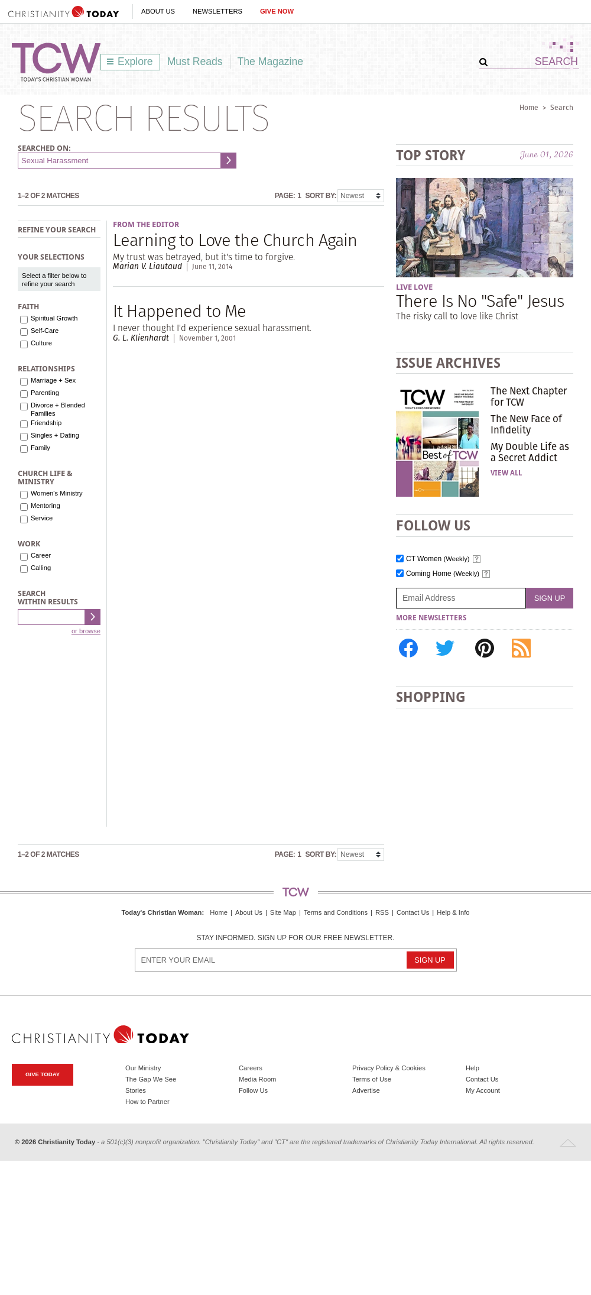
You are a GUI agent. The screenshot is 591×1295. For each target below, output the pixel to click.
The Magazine (271, 61)
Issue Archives (448, 363)
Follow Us (253, 1090)
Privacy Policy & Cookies (389, 1067)
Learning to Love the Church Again (235, 240)
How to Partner (147, 1101)
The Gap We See (150, 1079)
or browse (86, 630)
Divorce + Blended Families (58, 409)
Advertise (366, 1090)
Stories (135, 1090)
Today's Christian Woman (161, 912)
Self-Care (45, 330)
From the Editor (146, 224)
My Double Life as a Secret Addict (530, 451)
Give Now (277, 11)
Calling (41, 567)
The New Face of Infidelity (526, 424)
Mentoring (45, 505)
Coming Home (442, 574)
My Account (483, 1090)
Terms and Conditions (336, 912)
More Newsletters (431, 618)
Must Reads (195, 61)
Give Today (42, 1074)
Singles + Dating (55, 435)
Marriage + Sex (53, 380)
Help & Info (453, 912)
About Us (158, 11)
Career (41, 555)
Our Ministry (143, 1067)
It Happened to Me (179, 311)
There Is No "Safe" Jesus (480, 301)
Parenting (45, 392)
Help (472, 1067)
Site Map (283, 912)
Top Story (430, 155)
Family (40, 447)
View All (506, 473)
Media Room (257, 1079)
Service (42, 518)
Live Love (414, 287)
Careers (250, 1067)
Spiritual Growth (54, 318)
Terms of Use (371, 1079)
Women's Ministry (57, 493)
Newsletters (217, 11)
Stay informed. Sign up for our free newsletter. (295, 938)
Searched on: (44, 148)
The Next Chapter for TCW (529, 396)
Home (528, 107)
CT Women (438, 559)
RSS (382, 912)
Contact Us (413, 912)
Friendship (46, 422)
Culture (41, 343)
